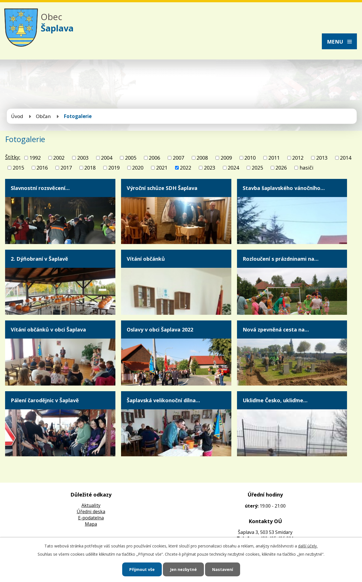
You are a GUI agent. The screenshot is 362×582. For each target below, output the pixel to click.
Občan (43, 116)
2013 (321, 157)
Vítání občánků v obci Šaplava (48, 329)
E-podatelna (91, 518)
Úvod (17, 116)
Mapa (91, 524)
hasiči (306, 167)
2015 (18, 167)
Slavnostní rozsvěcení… (40, 188)
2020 (137, 167)
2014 (345, 157)
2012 (297, 157)
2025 (257, 167)
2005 (130, 157)
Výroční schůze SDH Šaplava (162, 188)
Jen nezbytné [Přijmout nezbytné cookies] (183, 569)
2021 (161, 167)
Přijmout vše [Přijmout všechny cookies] (142, 569)
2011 (274, 157)
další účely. (308, 546)
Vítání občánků (146, 258)
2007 (178, 157)
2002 (58, 157)
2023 (209, 167)
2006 (154, 157)
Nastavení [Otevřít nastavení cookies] (222, 569)
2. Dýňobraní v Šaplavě (39, 258)
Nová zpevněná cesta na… (276, 329)
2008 (202, 157)
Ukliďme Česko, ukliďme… (275, 400)
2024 (233, 167)
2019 (114, 167)
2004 (106, 157)
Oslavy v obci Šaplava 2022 (160, 329)
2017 (66, 167)
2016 (42, 167)
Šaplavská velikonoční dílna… (163, 400)
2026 (281, 167)
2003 (83, 157)
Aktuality (90, 505)
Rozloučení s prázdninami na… (280, 258)
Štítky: (12, 157)
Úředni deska (91, 511)
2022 (185, 167)
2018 (90, 167)
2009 (226, 157)
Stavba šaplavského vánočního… (284, 188)
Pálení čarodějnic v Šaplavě (45, 400)
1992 (35, 157)
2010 (250, 157)
